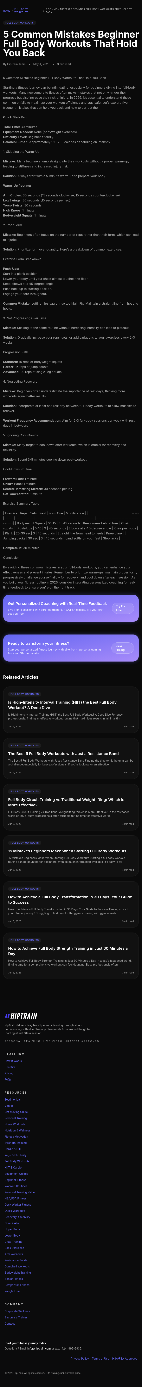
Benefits (10, 1067)
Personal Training (16, 1118)
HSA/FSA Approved (125, 1358)
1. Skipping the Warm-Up (21, 152)
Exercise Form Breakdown (22, 259)
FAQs (8, 1079)
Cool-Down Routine (17, 469)
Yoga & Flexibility (15, 1155)
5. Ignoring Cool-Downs (20, 435)
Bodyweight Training (18, 1272)
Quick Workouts (15, 1210)
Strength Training (16, 1142)
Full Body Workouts (21, 11)
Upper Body (12, 1229)
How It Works (13, 1061)
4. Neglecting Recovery (20, 381)
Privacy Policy (80, 1358)
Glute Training (14, 1241)
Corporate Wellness (17, 1311)
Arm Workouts (14, 1254)
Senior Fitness (14, 1278)
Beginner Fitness (15, 1179)
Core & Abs (12, 1223)
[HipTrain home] (71, 1016)
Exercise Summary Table (21, 503)
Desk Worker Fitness (18, 1204)
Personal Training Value (20, 1192)
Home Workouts (15, 1124)
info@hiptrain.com (39, 1348)
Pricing (9, 1073)
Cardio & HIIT (13, 1149)
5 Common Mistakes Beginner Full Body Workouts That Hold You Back (54, 78)
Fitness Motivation (16, 1136)
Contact (10, 1323)
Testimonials (13, 1099)
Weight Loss (12, 1291)
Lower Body (12, 1235)
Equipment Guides (16, 1173)
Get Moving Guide (16, 1112)
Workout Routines (16, 1186)
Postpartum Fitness (17, 1285)
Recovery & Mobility (17, 1217)
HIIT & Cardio (13, 1167)
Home (6, 10)
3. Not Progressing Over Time (24, 318)
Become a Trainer (16, 1317)
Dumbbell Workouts (17, 1266)
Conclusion (11, 558)
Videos (9, 1105)
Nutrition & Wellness (17, 1130)
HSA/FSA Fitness (16, 1198)
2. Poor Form (12, 225)
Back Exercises (14, 1247)
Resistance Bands (16, 1260)
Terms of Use (100, 1358)
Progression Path (15, 352)
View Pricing (120, 647)
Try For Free (120, 608)
